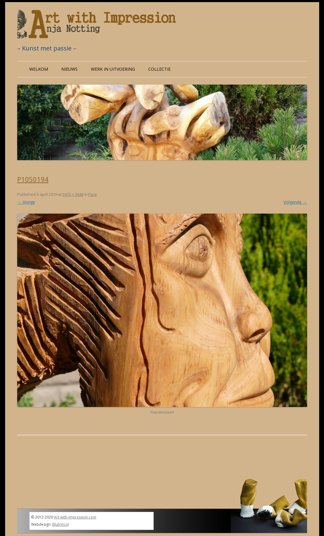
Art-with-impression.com (75, 517)
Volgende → (295, 202)
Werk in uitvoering (113, 69)
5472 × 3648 (73, 194)
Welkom (38, 69)
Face (92, 194)
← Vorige (26, 202)
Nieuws (69, 69)
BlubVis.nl (60, 524)
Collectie (159, 69)
